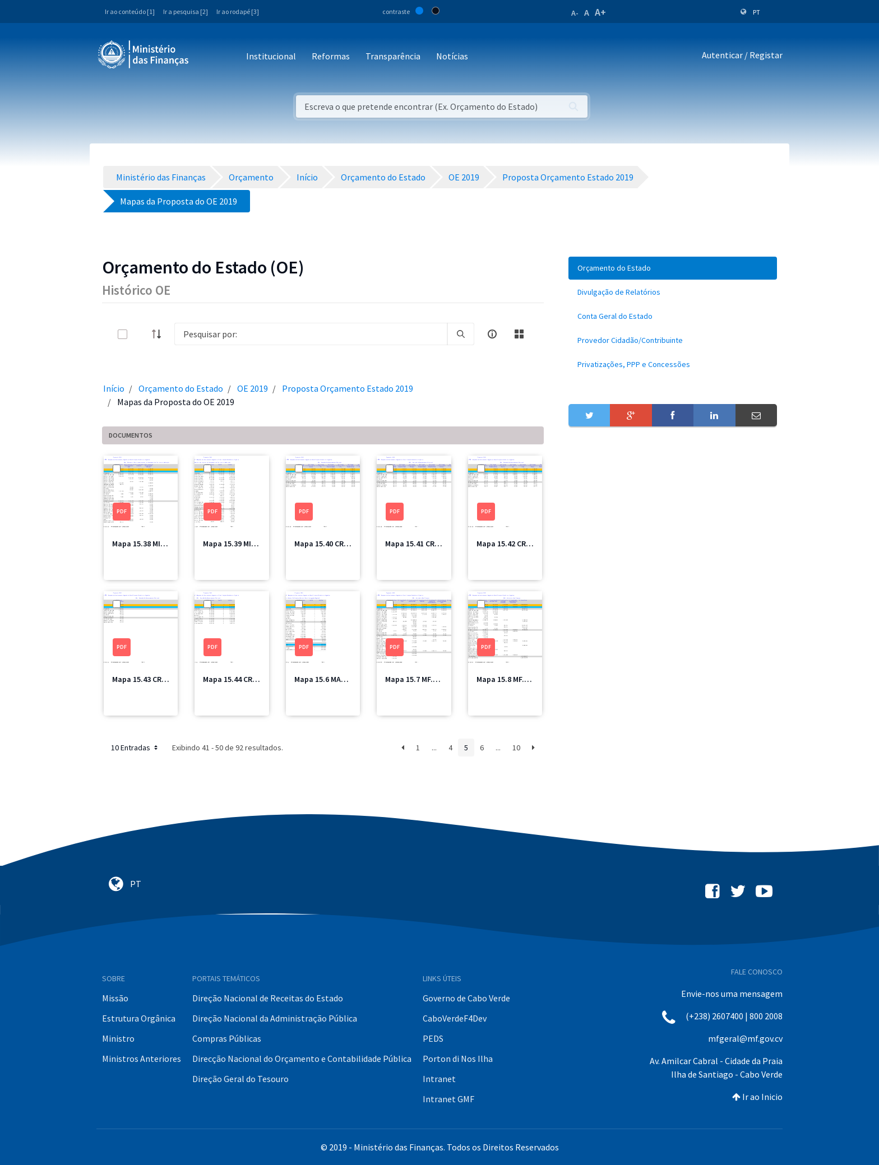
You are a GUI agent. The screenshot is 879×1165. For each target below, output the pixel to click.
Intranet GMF (448, 1098)
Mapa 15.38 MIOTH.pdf (151, 544)
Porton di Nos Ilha (458, 1058)
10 (516, 747)
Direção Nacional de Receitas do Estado (267, 998)
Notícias (452, 56)
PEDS (433, 1038)
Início (113, 388)
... (434, 747)
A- (575, 13)
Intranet (439, 1078)
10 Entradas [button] (135, 747)
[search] (460, 334)
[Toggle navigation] (206, 57)
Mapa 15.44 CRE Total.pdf (247, 679)
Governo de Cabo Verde (466, 998)
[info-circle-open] (492, 334)
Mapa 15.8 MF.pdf (506, 679)
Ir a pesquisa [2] (185, 11)
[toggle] (140, 334)
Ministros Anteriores (141, 1058)
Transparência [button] (393, 56)
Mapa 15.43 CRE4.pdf (148, 679)
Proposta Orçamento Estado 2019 (347, 388)
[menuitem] (672, 268)
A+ (600, 12)
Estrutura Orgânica (138, 1018)
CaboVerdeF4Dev (455, 1018)
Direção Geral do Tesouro (240, 1078)
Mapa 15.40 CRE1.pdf (330, 544)
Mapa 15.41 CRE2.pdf (421, 544)
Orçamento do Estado (180, 388)
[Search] (310, 334)
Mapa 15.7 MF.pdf (415, 679)
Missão (115, 998)
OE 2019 (252, 388)
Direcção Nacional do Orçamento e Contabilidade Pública (301, 1058)
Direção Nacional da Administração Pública (274, 1018)
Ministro (118, 1038)
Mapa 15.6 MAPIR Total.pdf (340, 679)
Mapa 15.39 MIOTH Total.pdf (252, 544)
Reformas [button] (331, 56)
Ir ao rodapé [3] (237, 11)
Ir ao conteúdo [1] (130, 11)
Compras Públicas (226, 1038)
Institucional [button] (271, 56)
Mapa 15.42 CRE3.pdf (512, 544)
